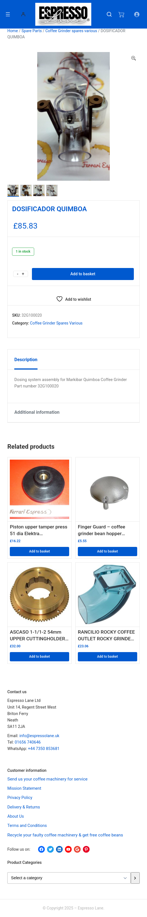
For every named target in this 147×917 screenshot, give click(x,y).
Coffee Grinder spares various (71, 31)
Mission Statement (24, 788)
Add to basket (82, 274)
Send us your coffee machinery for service (47, 779)
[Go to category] (135, 878)
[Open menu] (7, 14)
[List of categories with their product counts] (68, 878)
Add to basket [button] (39, 551)
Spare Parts (32, 31)
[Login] (23, 14)
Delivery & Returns (23, 807)
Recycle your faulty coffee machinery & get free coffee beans (65, 835)
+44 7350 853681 (44, 748)
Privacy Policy (19, 797)
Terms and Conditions (27, 825)
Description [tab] (25, 359)
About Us (15, 816)
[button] (133, 58)
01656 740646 (28, 742)
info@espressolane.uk (39, 735)
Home (12, 31)
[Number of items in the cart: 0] (121, 14)
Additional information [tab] (36, 412)
